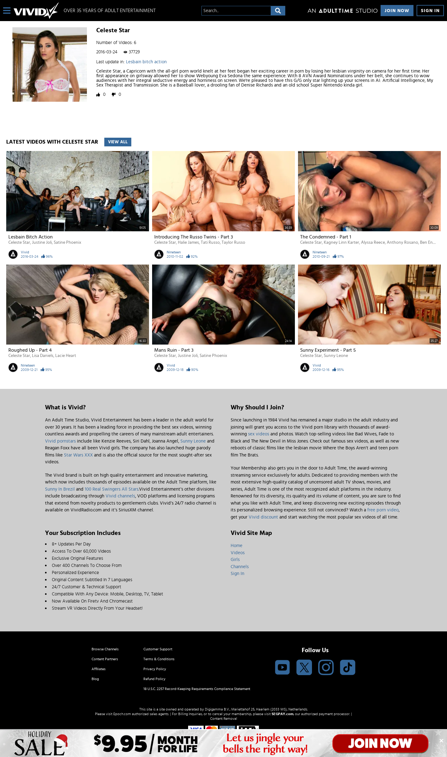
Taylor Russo (233, 242)
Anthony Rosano (402, 242)
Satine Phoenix (67, 242)
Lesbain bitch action (146, 62)
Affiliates (99, 669)
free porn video (383, 510)
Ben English (430, 242)
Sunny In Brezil (60, 489)
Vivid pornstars (60, 441)
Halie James (188, 242)
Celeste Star (19, 242)
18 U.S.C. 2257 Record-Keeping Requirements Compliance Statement (196, 689)
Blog (95, 679)
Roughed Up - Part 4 (30, 350)
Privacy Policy (154, 669)
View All (118, 142)
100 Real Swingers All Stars (111, 489)
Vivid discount (263, 517)
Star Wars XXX (78, 455)
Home (236, 545)
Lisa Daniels (42, 356)
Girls (235, 559)
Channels (240, 566)
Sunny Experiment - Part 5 (328, 350)
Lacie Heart (65, 356)
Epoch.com (122, 714)
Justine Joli (42, 242)
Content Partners (105, 659)
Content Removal (223, 718)
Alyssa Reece (373, 242)
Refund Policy (154, 679)
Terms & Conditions (158, 659)
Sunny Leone (336, 356)
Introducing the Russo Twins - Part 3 (193, 236)
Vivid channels (120, 496)
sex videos (258, 434)
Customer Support (157, 649)
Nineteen (174, 252)
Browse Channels (105, 649)
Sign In (430, 10)
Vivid (25, 252)
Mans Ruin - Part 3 (173, 350)
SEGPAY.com (282, 714)
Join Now (397, 10)
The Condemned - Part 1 (325, 236)
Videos (238, 552)
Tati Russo (210, 242)
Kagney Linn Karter (341, 242)
